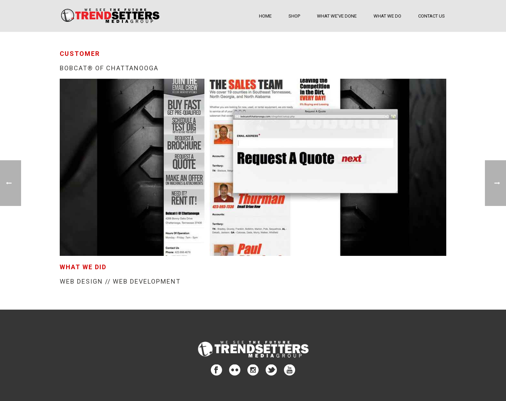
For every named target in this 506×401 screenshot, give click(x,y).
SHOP (294, 16)
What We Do (387, 16)
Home (265, 16)
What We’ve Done (337, 16)
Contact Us (431, 16)
